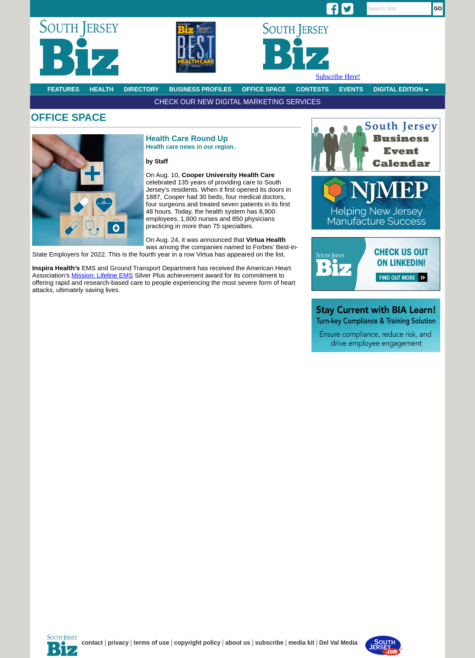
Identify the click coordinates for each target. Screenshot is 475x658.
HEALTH (102, 89)
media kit (301, 642)
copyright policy (197, 642)
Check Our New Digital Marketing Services (237, 102)
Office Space (68, 117)
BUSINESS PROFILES (200, 89)
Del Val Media (338, 642)
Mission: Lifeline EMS (102, 275)
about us (237, 642)
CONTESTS (312, 89)
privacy (118, 642)
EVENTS (351, 89)
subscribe (269, 642)
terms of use (151, 642)
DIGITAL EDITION (400, 89)
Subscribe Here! (338, 76)
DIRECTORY (141, 89)
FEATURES (63, 89)
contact (92, 642)
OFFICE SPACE (264, 89)
